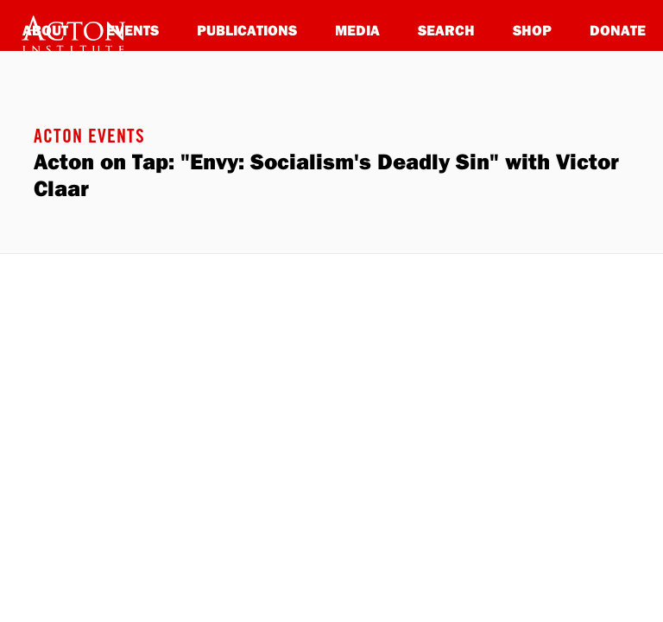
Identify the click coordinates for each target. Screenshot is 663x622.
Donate (618, 30)
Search (446, 30)
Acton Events (89, 138)
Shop (532, 30)
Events (132, 30)
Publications (247, 30)
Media (357, 30)
